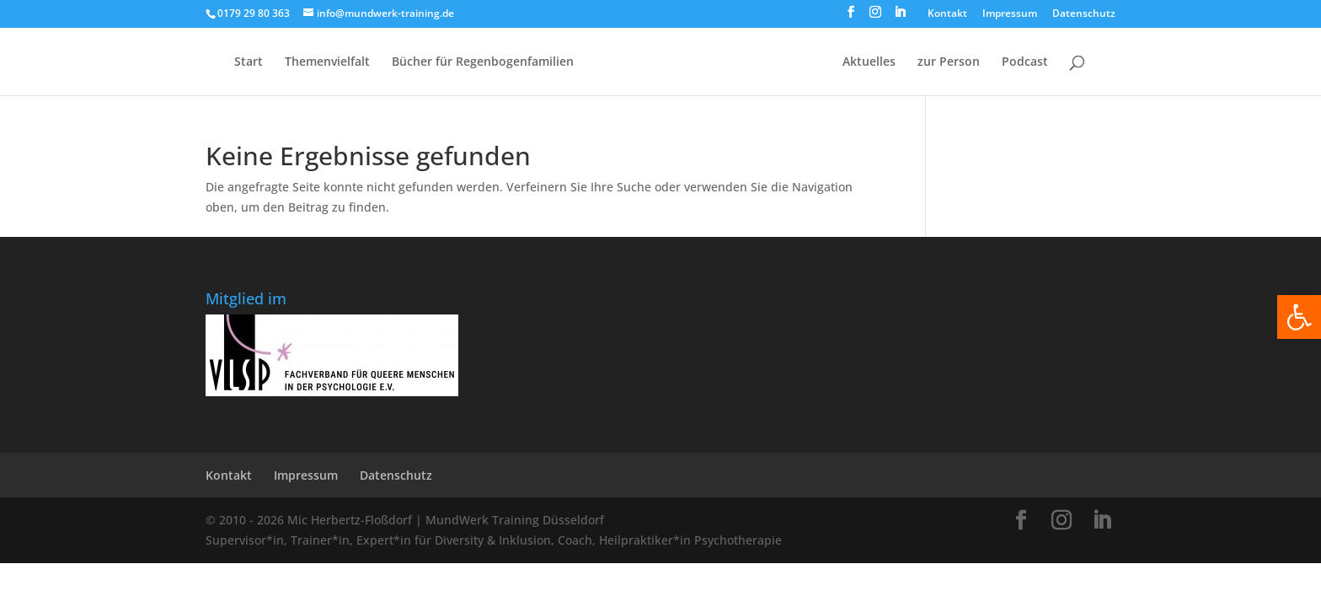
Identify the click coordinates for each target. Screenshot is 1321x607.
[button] (1299, 317)
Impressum (1009, 14)
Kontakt (947, 14)
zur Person (948, 62)
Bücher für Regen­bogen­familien (483, 62)
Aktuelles (869, 62)
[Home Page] (706, 75)
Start (248, 62)
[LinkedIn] (900, 17)
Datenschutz (1083, 14)
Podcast (1025, 62)
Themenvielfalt (327, 62)
